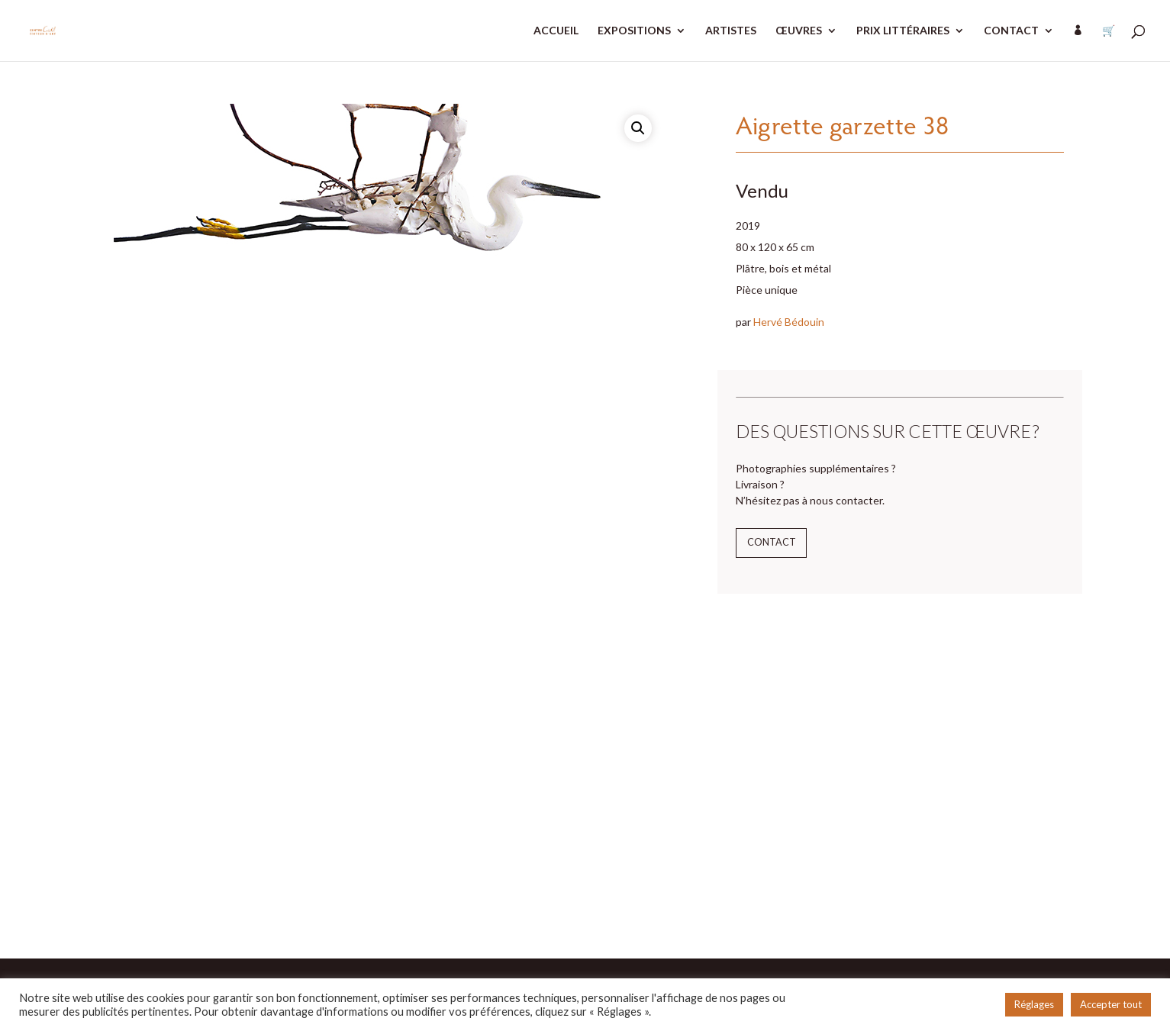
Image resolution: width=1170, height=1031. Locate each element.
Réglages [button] (1034, 1004)
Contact (771, 542)
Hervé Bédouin (788, 321)
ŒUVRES (798, 31)
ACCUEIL (556, 31)
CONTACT (1011, 31)
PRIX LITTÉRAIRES (902, 31)
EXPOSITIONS (634, 31)
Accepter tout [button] (1111, 1004)
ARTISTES (730, 31)
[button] (638, 128)
